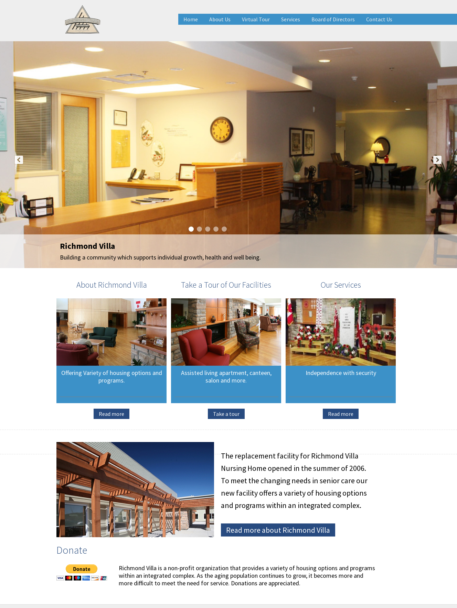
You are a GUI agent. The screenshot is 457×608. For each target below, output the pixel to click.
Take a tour (226, 413)
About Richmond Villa (111, 284)
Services (290, 19)
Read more (111, 413)
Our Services (341, 284)
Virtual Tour (256, 19)
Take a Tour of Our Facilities (226, 284)
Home (190, 19)
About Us (220, 19)
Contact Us (379, 19)
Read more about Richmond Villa (278, 530)
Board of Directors (333, 19)
